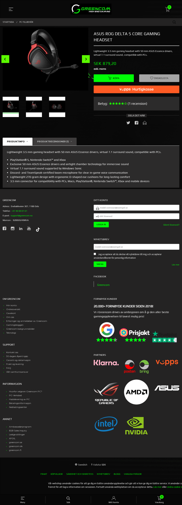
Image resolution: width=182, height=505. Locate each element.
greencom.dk (16, 449)
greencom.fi (15, 453)
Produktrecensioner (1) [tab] (53, 142)
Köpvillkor (57, 477)
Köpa (113, 78)
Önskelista (159, 78)
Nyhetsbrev (103, 477)
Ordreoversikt (13, 312)
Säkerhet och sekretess (79, 477)
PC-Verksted (15, 398)
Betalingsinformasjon (20, 406)
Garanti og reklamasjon (18, 363)
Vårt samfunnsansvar (17, 374)
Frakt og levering (15, 367)
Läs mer (175, 267)
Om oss (10, 320)
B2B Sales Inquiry (18, 433)
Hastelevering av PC (19, 402)
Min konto (11, 308)
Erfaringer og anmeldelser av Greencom (26, 323)
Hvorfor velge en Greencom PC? (25, 394)
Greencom (103, 287)
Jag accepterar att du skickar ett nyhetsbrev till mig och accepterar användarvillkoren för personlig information (128, 258)
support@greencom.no (22, 216)
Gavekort (11, 316)
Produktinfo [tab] (16, 142)
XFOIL (12, 441)
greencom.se (15, 445)
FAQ (8, 370)
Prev (5, 59)
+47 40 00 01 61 (19, 211)
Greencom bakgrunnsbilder (20, 331)
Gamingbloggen (14, 327)
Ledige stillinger (17, 437)
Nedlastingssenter (18, 410)
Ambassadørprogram (20, 429)
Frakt (44, 477)
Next (86, 59)
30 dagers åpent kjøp (17, 359)
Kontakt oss (12, 355)
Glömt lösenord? (171, 226)
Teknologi (11, 335)
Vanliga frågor (133, 477)
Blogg (117, 477)
